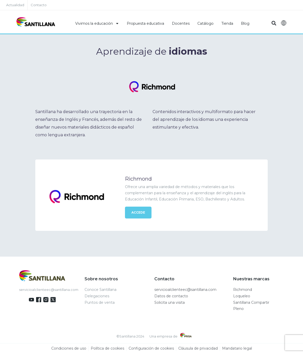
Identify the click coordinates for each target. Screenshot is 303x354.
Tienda (227, 23)
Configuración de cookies (151, 348)
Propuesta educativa (145, 23)
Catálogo (205, 23)
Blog (245, 23)
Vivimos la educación (97, 23)
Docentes (181, 23)
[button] (274, 23)
